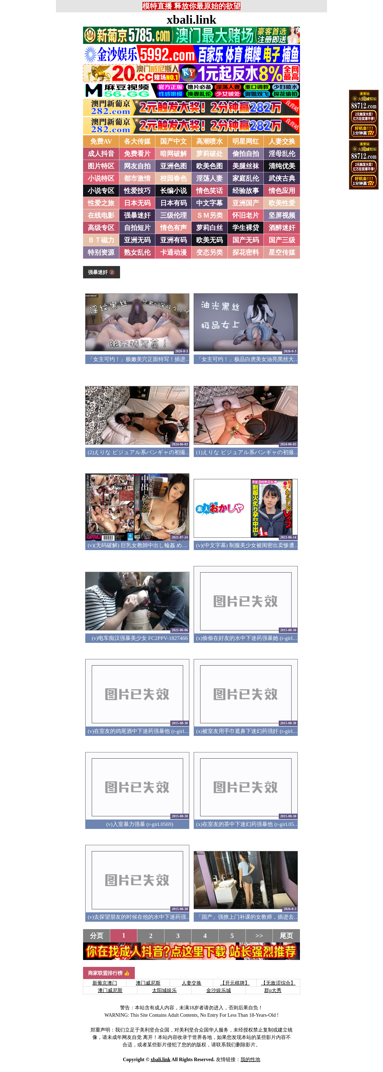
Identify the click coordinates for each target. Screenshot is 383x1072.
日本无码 (137, 203)
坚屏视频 (282, 215)
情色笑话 (209, 190)
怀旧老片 (245, 215)
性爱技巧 (137, 190)
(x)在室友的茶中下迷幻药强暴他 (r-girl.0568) (248, 824)
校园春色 (173, 178)
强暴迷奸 (137, 215)
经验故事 (245, 190)
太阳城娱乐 (164, 990)
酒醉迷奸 (282, 227)
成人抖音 (101, 153)
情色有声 (173, 227)
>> (259, 935)
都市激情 (137, 178)
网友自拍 (137, 166)
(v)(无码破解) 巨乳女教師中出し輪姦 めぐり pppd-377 (152, 545)
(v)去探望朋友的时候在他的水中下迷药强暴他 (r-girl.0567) (156, 917)
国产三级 (282, 240)
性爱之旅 (101, 203)
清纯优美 (282, 166)
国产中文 (173, 141)
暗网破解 (173, 153)
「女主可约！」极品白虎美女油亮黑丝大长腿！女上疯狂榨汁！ (272, 359)
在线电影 (101, 215)
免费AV (101, 141)
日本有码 (173, 203)
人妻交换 (282, 141)
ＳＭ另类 (209, 215)
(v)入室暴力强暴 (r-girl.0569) (139, 824)
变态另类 (209, 252)
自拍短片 (137, 227)
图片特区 (101, 166)
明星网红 (245, 141)
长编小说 (173, 190)
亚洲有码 (173, 240)
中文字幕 (209, 203)
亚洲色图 (173, 166)
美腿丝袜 (245, 166)
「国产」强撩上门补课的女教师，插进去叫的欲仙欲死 (261, 917)
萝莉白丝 (209, 227)
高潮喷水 (209, 141)
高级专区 (101, 227)
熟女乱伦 (137, 252)
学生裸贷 (245, 227)
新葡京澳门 (104, 983)
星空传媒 (282, 252)
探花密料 (245, 252)
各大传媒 (137, 141)
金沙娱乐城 (218, 990)
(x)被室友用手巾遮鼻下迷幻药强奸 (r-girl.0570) (251, 731)
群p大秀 (272, 990)
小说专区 (101, 190)
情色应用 (282, 190)
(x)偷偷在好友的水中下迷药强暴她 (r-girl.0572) (251, 638)
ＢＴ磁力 (101, 240)
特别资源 (101, 252)
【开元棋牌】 (235, 983)
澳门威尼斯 (148, 983)
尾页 (286, 935)
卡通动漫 (173, 252)
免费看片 (137, 153)
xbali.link (191, 19)
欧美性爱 (282, 203)
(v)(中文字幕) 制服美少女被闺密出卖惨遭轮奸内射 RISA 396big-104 (276, 545)
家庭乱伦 (245, 178)
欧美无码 (209, 240)
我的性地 (250, 1059)
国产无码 (245, 240)
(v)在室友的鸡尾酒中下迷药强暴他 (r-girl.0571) (143, 731)
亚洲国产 (245, 203)
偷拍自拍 (245, 153)
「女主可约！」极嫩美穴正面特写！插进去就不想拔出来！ (158, 359)
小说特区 (101, 178)
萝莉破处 (209, 153)
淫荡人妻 (209, 178)
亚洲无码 (137, 240)
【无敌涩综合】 (278, 983)
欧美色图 (209, 166)
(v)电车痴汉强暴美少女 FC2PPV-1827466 (140, 638)
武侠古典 (282, 178)
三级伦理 (173, 215)
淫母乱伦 (282, 153)
